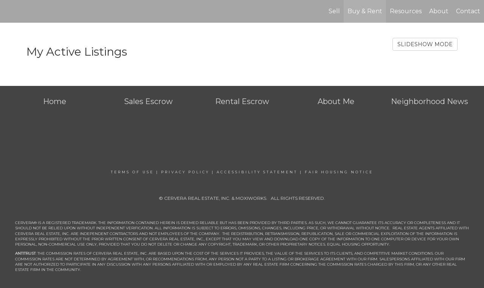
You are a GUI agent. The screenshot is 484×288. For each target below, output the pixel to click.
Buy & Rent (364, 11)
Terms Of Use (132, 172)
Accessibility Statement (257, 172)
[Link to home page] (10, 11)
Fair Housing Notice (339, 172)
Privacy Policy (185, 172)
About (438, 11)
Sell (334, 11)
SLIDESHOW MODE (425, 44)
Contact (468, 11)
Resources (406, 11)
